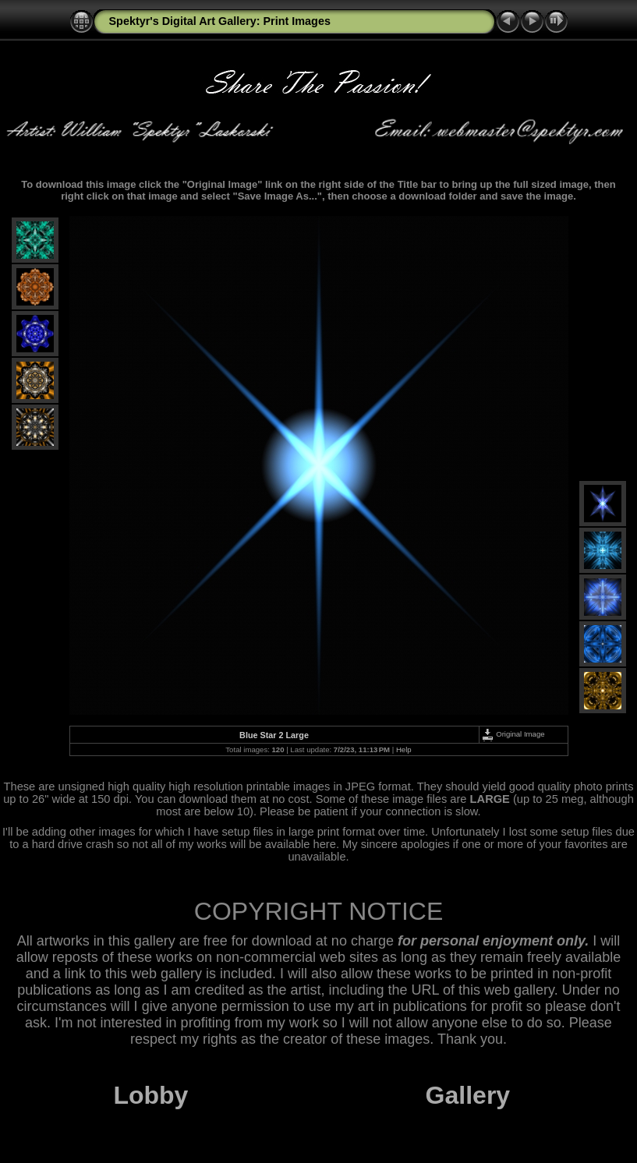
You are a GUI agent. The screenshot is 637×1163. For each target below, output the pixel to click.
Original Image (513, 734)
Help (404, 749)
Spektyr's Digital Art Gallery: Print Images (220, 21)
